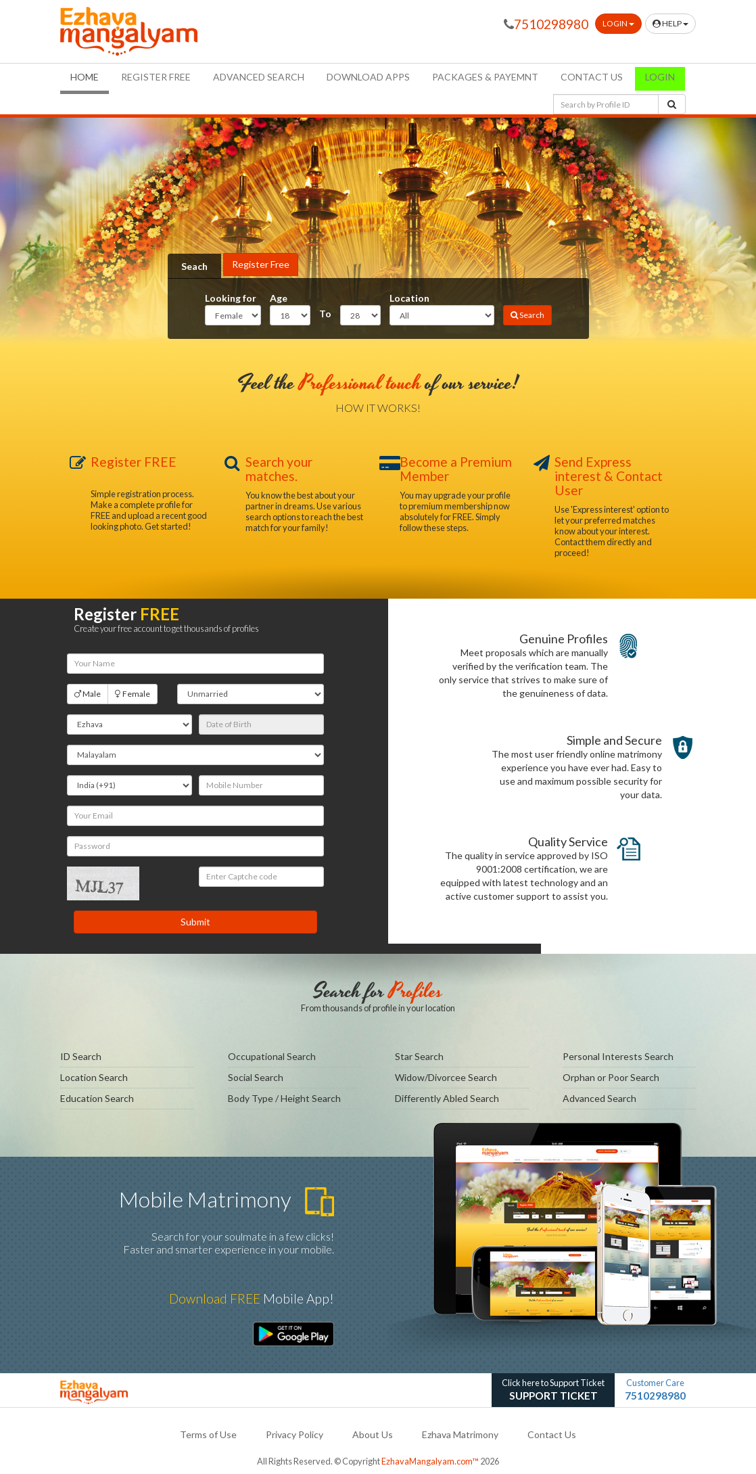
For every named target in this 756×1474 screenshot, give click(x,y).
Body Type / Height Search (284, 1098)
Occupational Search (272, 1056)
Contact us (592, 77)
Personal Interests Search (618, 1056)
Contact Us (551, 1434)
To (325, 313)
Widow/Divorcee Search (446, 1077)
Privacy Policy (294, 1434)
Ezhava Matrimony (460, 1434)
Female (132, 694)
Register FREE (156, 77)
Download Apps (368, 77)
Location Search (94, 1077)
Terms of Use (208, 1434)
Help (670, 23)
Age (278, 298)
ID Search (80, 1056)
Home (89, 76)
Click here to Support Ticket (553, 1390)
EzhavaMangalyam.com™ (430, 1461)
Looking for (230, 298)
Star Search (419, 1056)
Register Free (260, 264)
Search (527, 315)
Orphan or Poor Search (611, 1077)
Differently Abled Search (447, 1098)
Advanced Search (258, 77)
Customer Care (655, 1390)
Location (409, 298)
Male (87, 694)
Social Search (255, 1077)
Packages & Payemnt (485, 77)
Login (618, 23)
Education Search (97, 1098)
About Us (372, 1434)
